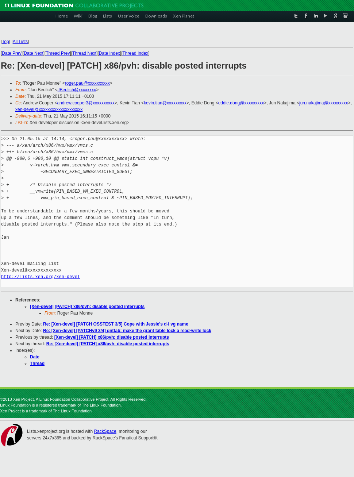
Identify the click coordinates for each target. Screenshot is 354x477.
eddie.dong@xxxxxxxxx (241, 102)
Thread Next (84, 53)
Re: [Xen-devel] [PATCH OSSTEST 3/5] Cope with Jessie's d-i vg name (115, 324)
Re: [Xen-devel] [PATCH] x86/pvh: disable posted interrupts (107, 343)
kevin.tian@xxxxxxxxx (165, 102)
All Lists (20, 41)
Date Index (109, 53)
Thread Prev (58, 53)
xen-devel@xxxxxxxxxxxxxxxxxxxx (48, 109)
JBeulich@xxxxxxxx (77, 89)
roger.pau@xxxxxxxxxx (87, 83)
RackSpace (105, 431)
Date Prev (11, 53)
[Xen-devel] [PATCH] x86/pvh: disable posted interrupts (87, 306)
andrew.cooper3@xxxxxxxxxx (86, 102)
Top (5, 41)
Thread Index (136, 53)
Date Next (33, 53)
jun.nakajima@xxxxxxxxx (323, 102)
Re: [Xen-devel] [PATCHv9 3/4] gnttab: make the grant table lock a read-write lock (127, 330)
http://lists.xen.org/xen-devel (40, 277)
